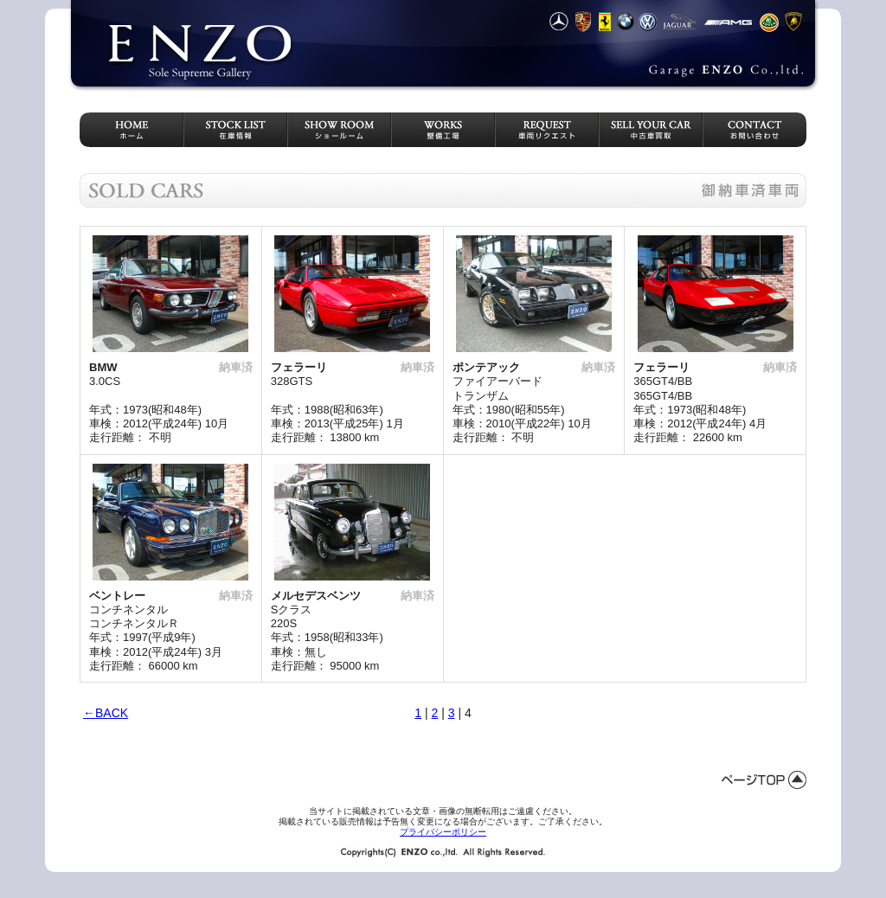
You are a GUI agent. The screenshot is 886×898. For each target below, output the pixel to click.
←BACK (105, 713)
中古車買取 (651, 129)
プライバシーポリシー (443, 832)
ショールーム (339, 129)
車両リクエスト (547, 129)
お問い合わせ (754, 129)
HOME (131, 129)
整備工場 (443, 129)
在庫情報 (235, 129)
